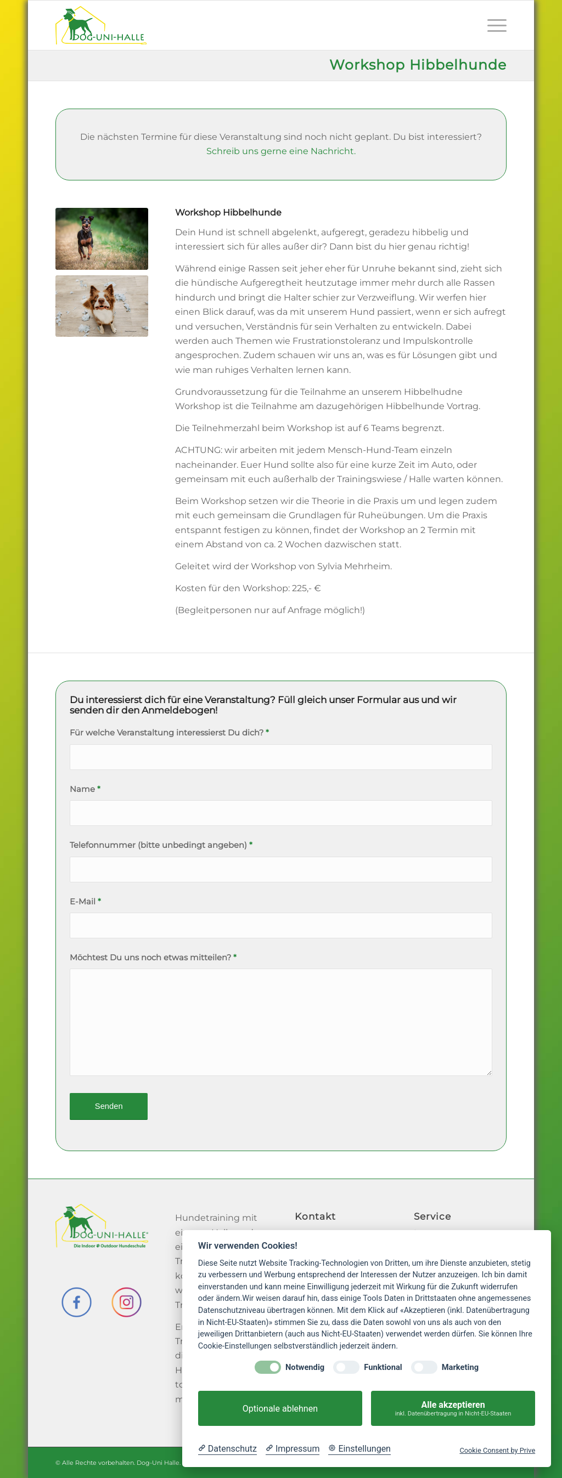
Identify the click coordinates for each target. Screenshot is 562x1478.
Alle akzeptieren (453, 1409)
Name (85, 789)
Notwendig (304, 1367)
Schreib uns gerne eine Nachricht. (281, 151)
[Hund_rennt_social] (101, 238)
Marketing (460, 1367)
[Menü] (493, 25)
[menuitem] (493, 25)
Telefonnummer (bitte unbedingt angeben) (161, 845)
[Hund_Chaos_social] (101, 306)
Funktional (383, 1367)
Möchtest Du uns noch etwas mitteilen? (153, 957)
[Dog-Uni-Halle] (101, 25)
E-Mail (85, 902)
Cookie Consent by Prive (497, 1450)
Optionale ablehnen (280, 1408)
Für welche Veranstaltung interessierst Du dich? (169, 733)
